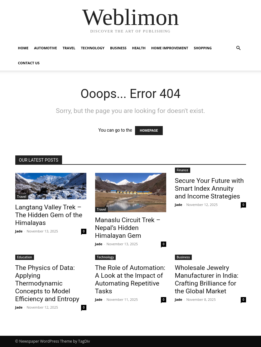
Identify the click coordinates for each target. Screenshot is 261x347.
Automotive (45, 48)
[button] (238, 48)
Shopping (203, 48)
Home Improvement (169, 48)
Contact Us (29, 63)
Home (23, 48)
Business (118, 48)
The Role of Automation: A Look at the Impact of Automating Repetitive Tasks (130, 279)
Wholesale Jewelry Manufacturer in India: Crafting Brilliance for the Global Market (207, 279)
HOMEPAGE (149, 131)
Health (139, 48)
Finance (182, 170)
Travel (69, 48)
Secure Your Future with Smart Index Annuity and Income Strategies (209, 188)
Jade (19, 231)
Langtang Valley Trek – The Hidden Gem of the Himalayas (48, 215)
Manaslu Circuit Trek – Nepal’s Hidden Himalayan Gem (128, 227)
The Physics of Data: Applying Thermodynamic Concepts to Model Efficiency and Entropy (47, 283)
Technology (92, 48)
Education (24, 257)
